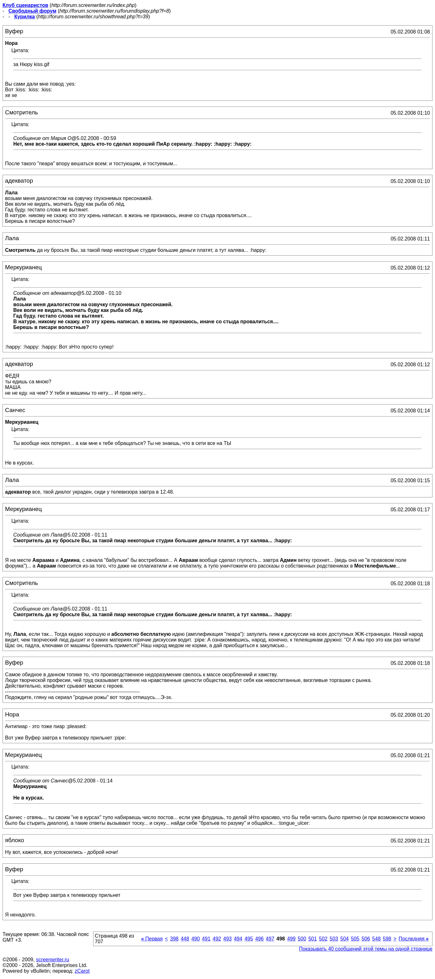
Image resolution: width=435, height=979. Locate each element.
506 (365, 938)
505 (355, 938)
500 (302, 938)
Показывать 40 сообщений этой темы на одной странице (365, 949)
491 (206, 938)
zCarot (82, 971)
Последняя (414, 938)
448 (185, 938)
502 (323, 938)
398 (174, 938)
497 (270, 938)
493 (227, 938)
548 (376, 938)
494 (238, 938)
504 (344, 938)
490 (195, 938)
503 (334, 938)
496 (259, 938)
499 (291, 938)
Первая (152, 938)
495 (249, 938)
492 (217, 938)
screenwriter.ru (52, 959)
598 (387, 938)
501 (312, 938)
